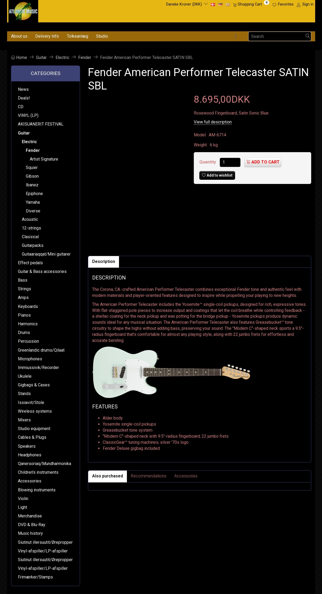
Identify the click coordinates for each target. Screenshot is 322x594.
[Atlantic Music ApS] (23, 10)
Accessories (185, 475)
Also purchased (107, 475)
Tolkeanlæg (77, 36)
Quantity (208, 161)
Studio (102, 36)
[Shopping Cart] (251, 4)
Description (103, 261)
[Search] (308, 36)
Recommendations (148, 475)
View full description (213, 121)
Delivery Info (47, 36)
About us (19, 36)
